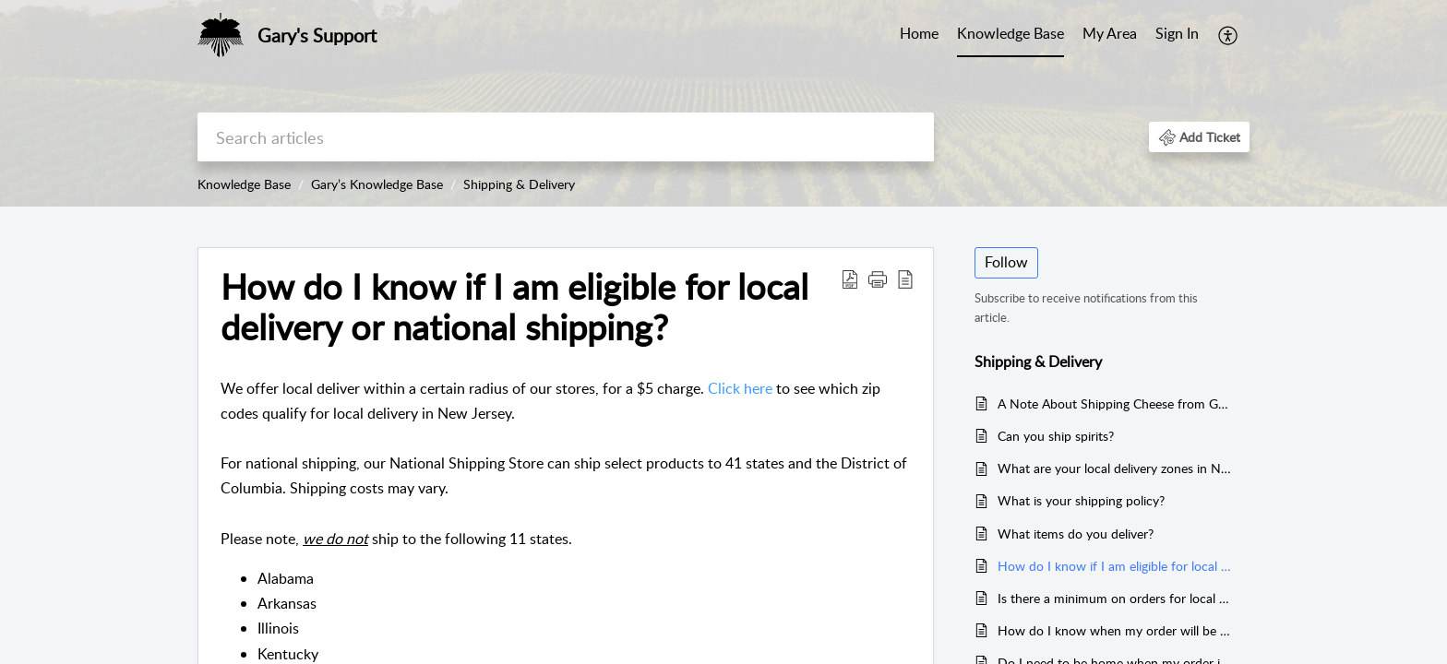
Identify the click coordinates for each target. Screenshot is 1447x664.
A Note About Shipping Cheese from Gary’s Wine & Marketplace (1114, 403)
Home (919, 33)
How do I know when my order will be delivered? (1114, 630)
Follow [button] (1006, 262)
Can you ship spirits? (1056, 436)
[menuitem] (1177, 35)
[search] (565, 137)
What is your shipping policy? (1081, 500)
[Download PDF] (850, 278)
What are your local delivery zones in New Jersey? (1114, 468)
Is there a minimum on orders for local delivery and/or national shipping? (1114, 598)
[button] (1199, 137)
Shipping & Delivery (519, 184)
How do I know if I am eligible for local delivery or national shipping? (514, 307)
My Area (1109, 33)
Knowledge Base (1010, 33)
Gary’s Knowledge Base (377, 184)
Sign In (1177, 33)
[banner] (723, 103)
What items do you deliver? (1076, 533)
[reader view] (905, 278)
